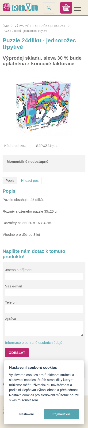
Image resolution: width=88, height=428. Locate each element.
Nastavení (26, 414)
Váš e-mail (13, 286)
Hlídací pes (30, 180)
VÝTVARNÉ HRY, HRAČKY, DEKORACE (40, 26)
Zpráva (10, 319)
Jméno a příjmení (18, 270)
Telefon (10, 302)
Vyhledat (49, 8)
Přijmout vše (62, 414)
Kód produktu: (15, 146)
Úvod (6, 26)
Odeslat (17, 353)
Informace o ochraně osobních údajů (33, 343)
